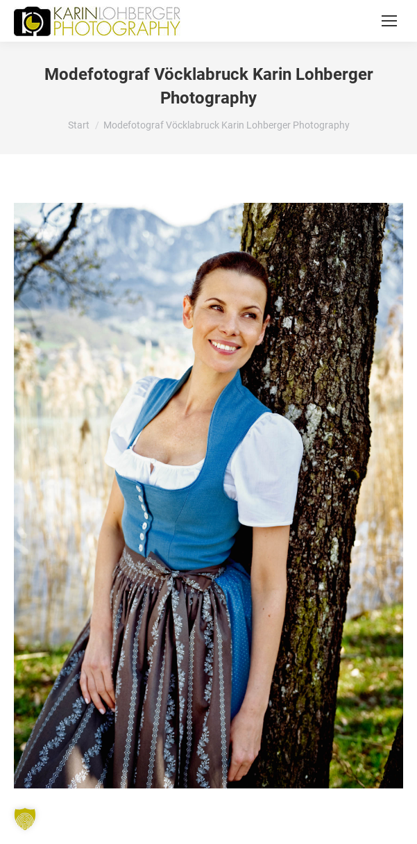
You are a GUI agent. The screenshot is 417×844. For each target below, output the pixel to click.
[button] (25, 819)
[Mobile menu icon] (389, 21)
